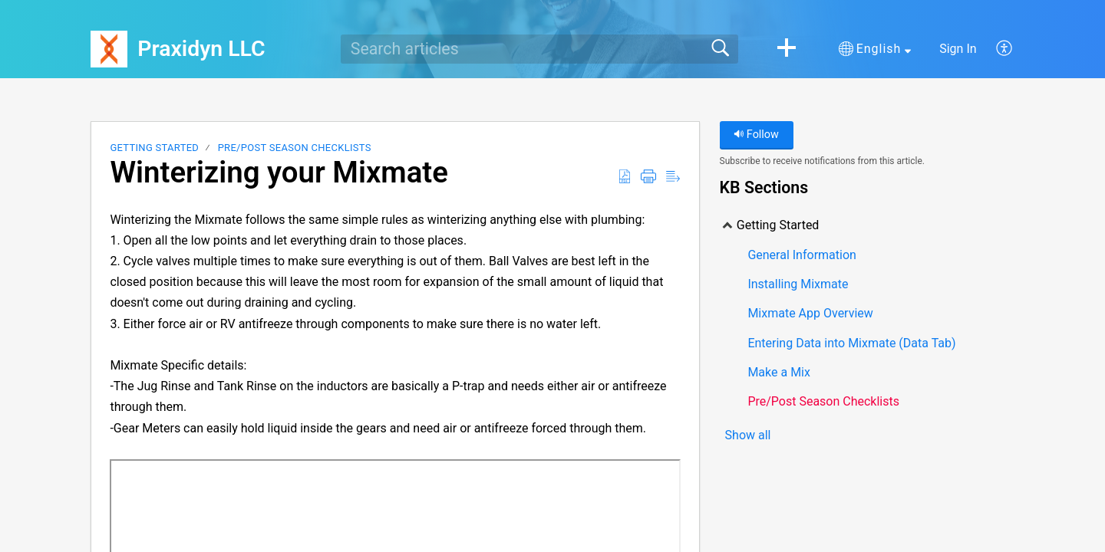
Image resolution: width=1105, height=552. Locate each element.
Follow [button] (756, 134)
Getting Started (154, 147)
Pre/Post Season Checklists (294, 147)
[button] (786, 49)
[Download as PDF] (625, 177)
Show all (748, 436)
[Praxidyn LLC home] (109, 49)
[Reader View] (673, 177)
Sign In (957, 48)
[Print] (648, 177)
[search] (539, 49)
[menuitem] (995, 49)
